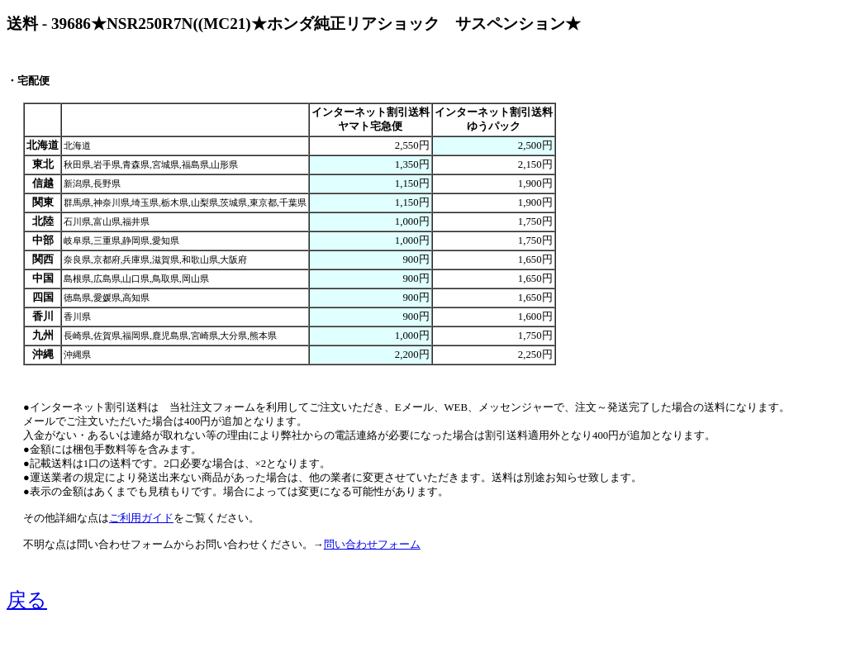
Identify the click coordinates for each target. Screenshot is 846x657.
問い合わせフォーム (372, 544)
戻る (27, 600)
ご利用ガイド (141, 518)
